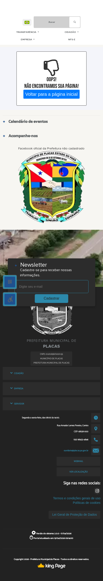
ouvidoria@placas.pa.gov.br (76, 450)
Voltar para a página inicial (51, 94)
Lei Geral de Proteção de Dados (74, 514)
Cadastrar (51, 298)
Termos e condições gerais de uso (76, 498)
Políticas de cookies (87, 502)
